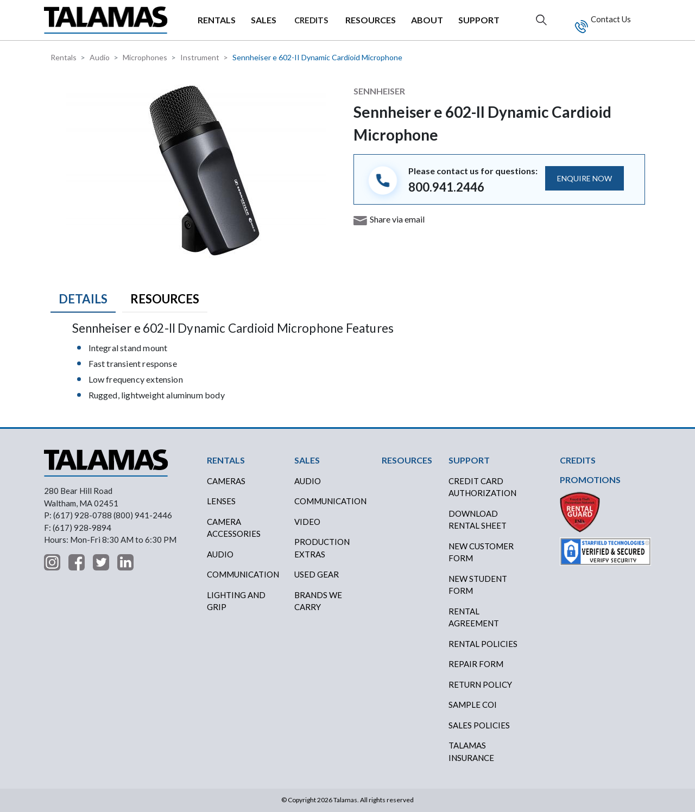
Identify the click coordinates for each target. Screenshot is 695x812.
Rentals (63, 57)
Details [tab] (83, 298)
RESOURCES (370, 20)
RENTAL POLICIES (482, 644)
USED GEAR (316, 574)
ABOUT (427, 20)
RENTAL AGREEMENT (473, 617)
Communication (243, 574)
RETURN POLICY (480, 684)
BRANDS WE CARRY (318, 601)
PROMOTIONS (590, 479)
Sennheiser (379, 91)
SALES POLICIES (479, 725)
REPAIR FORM (475, 664)
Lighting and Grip (236, 601)
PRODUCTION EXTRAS (322, 548)
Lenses (221, 501)
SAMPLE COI (472, 704)
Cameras (226, 481)
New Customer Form (481, 552)
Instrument (199, 57)
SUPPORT (479, 20)
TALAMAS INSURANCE (471, 751)
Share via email (397, 219)
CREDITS (311, 20)
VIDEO (307, 521)
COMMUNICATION (330, 501)
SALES (263, 20)
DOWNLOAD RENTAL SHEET (477, 520)
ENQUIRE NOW (584, 178)
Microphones (145, 57)
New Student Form (477, 585)
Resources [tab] (164, 298)
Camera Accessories (234, 528)
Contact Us (610, 19)
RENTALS (217, 20)
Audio (100, 57)
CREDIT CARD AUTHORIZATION (482, 487)
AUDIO (307, 481)
